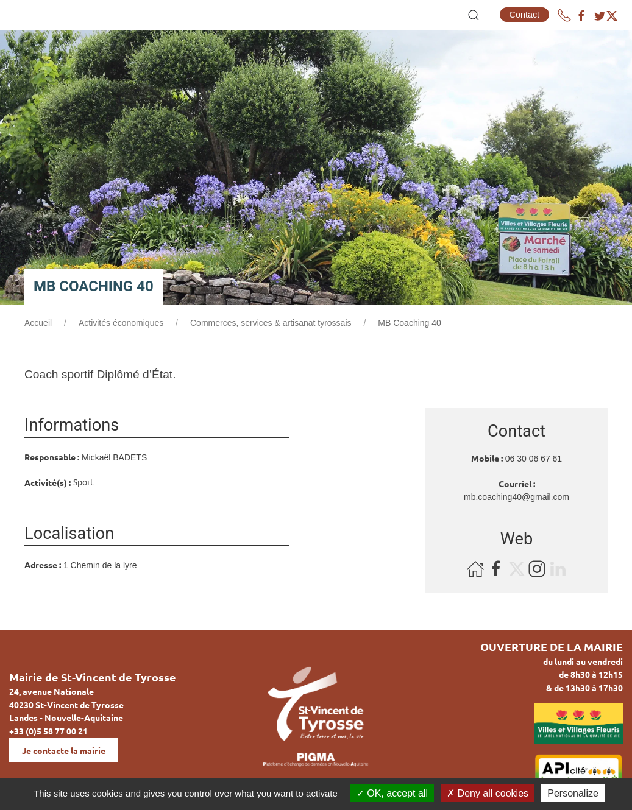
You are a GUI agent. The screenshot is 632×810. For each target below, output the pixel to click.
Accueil (38, 323)
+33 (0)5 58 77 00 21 (48, 730)
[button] (15, 12)
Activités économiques (121, 323)
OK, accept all (392, 793)
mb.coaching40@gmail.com (516, 497)
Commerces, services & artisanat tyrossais (271, 323)
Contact (525, 14)
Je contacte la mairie (63, 750)
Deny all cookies (487, 793)
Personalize (572, 793)
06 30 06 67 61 (533, 458)
